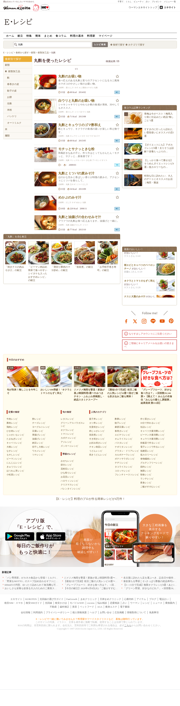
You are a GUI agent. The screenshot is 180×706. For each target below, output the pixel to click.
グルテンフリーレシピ (151, 462)
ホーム (10, 35)
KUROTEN (31, 599)
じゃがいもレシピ (15, 435)
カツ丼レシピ (95, 423)
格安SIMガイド (34, 603)
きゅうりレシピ (14, 466)
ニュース (157, 603)
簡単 (38, 35)
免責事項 (154, 612)
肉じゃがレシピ (97, 431)
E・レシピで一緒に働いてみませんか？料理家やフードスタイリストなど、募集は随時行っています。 (90, 619)
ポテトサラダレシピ (124, 458)
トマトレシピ (67, 434)
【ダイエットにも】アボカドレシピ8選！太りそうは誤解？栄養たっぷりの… (159, 148)
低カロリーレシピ (149, 454)
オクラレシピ (67, 430)
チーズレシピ (38, 423)
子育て (121, 2)
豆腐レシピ (37, 431)
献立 (20, 35)
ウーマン (135, 603)
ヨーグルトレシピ (41, 427)
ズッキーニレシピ (69, 446)
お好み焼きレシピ (98, 443)
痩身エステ (111, 606)
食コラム (61, 35)
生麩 (9, 103)
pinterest (171, 321)
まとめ (48, 35)
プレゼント (157, 2)
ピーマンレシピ (14, 458)
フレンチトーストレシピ (127, 474)
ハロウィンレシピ (69, 481)
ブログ (152, 599)
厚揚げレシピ (38, 435)
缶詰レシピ (145, 427)
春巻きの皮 (13, 84)
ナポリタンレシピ (123, 447)
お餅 (9, 97)
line (153, 321)
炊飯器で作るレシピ (150, 443)
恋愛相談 (115, 603)
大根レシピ (12, 447)
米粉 (9, 109)
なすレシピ (12, 451)
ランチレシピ (147, 478)
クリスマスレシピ (69, 484)
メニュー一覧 (170, 2)
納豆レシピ (37, 443)
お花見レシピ (67, 477)
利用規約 (38, 612)
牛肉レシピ (12, 419)
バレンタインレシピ (70, 488)
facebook (126, 321)
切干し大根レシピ (41, 447)
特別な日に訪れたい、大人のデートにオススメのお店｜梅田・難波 (158, 179)
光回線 (48, 603)
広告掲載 (119, 612)
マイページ (105, 35)
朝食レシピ (145, 474)
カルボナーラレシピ (124, 454)
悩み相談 (102, 603)
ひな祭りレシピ (68, 473)
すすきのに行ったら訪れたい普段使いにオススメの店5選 (159, 132)
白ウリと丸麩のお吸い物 (76, 100)
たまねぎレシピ (14, 439)
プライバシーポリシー (57, 612)
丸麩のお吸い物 (69, 76)
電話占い (164, 599)
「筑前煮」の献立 (83, 267)
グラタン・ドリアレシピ (127, 451)
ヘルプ (93, 612)
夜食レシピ (145, 482)
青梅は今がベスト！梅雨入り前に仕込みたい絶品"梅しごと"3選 (159, 117)
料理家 (91, 35)
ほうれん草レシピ (15, 471)
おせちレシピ (67, 461)
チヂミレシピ (121, 462)
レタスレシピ (67, 419)
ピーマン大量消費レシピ (152, 435)
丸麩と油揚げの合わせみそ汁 (79, 217)
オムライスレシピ (123, 439)
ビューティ (139, 2)
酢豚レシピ (120, 419)
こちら (127, 625)
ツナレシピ (37, 454)
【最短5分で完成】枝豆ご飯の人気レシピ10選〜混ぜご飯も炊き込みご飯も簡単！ (107, 581)
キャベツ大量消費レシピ (152, 431)
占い (148, 2)
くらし (129, 2)
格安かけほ (61, 603)
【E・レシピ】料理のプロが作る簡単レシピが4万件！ (90, 498)
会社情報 (25, 612)
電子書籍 (125, 606)
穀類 (7, 65)
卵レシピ (36, 419)
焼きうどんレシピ (98, 454)
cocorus (90, 603)
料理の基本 (77, 35)
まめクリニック (88, 599)
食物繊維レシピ (148, 458)
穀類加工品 (14, 71)
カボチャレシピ (68, 438)
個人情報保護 (79, 612)
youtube (162, 321)
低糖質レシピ (147, 451)
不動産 (53, 606)
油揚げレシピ (38, 439)
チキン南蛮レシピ (98, 447)
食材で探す (119, 44)
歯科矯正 (64, 606)
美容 (74, 606)
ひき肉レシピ (13, 431)
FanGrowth (71, 599)
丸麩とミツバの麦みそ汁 (76, 173)
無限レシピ (145, 471)
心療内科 (129, 599)
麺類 (7, 135)
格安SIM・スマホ (13, 603)
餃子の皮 (12, 90)
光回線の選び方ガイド (51, 599)
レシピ (146, 603)
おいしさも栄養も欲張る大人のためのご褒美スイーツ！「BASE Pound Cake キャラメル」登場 (54, 588)
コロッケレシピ (122, 471)
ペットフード (87, 606)
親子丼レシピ (95, 419)
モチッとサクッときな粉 (76, 149)
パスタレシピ (121, 443)
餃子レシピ (120, 423)
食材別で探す (13, 59)
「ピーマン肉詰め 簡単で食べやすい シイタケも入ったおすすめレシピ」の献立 (37, 274)
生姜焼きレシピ (97, 427)
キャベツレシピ (14, 443)
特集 (29, 35)
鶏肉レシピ (12, 427)
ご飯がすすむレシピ (150, 486)
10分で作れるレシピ (150, 423)
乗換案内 (170, 603)
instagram (144, 321)
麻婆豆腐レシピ (122, 427)
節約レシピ (145, 466)
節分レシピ (66, 464)
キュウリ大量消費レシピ (152, 439)
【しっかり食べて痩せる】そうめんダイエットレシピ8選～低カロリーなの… (159, 163)
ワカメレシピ (38, 451)
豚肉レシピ (12, 423)
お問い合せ (106, 612)
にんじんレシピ (14, 462)
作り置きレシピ (148, 419)
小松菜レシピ (13, 474)
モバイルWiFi (77, 603)
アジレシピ (66, 442)
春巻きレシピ (121, 431)
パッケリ (12, 116)
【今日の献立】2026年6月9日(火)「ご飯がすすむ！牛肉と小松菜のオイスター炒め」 (109, 588)
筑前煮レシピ (95, 435)
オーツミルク (14, 122)
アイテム (141, 599)
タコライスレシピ (123, 466)
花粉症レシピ (67, 469)
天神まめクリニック (110, 599)
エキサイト (170, 7)
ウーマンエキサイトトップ (143, 7)
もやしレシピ (13, 454)
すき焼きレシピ (97, 439)
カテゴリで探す (136, 44)
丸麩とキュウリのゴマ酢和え (79, 125)
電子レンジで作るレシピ (152, 447)
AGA (99, 606)
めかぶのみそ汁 (69, 197)
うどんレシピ (95, 451)
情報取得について (136, 612)
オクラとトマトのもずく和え (139, 282)
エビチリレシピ (122, 435)
